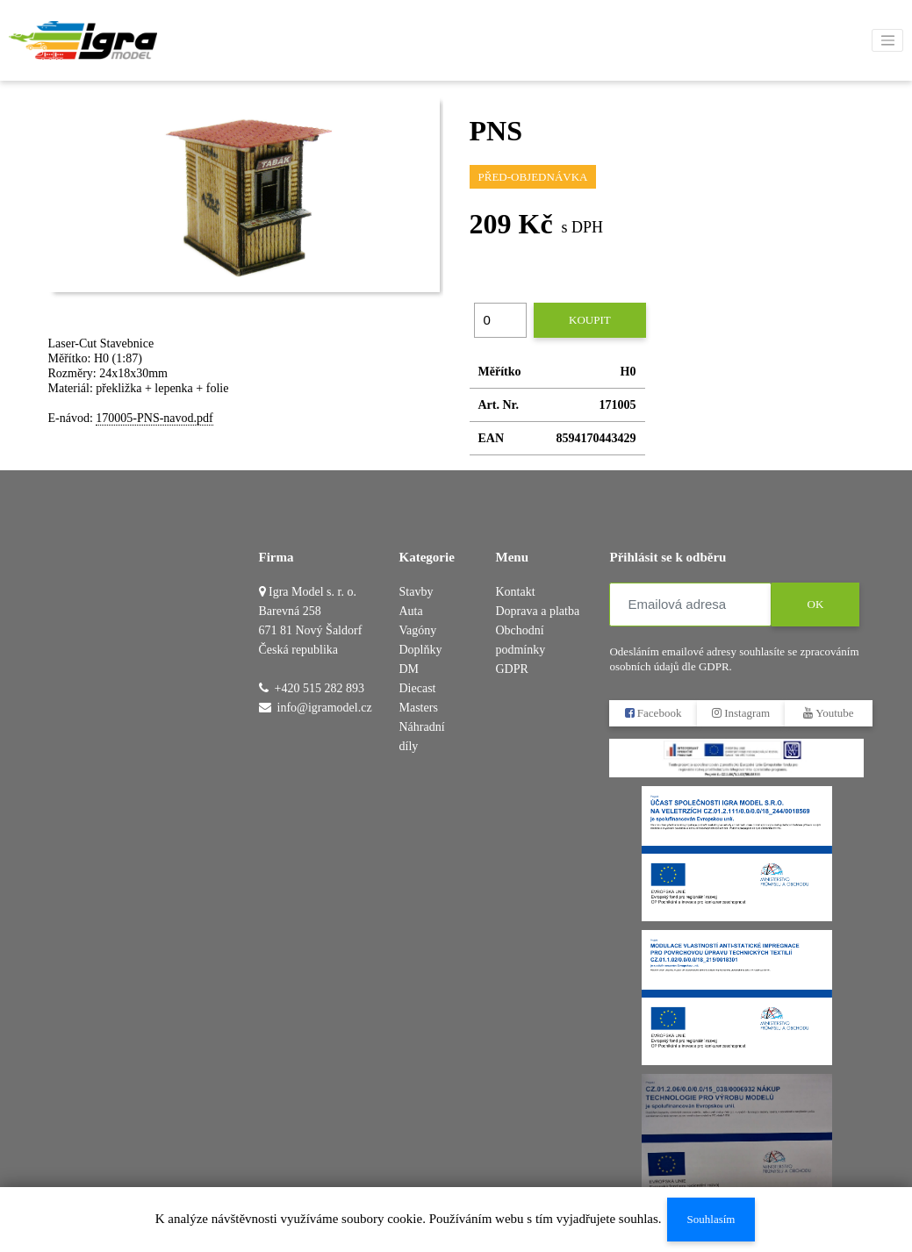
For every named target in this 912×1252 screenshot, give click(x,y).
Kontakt (515, 591)
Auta (411, 611)
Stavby (416, 591)
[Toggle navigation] (887, 40)
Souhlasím (710, 1219)
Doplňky (420, 649)
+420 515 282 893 (319, 688)
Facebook (653, 712)
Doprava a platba (537, 611)
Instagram (741, 712)
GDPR (511, 669)
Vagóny (418, 630)
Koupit (590, 319)
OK (816, 604)
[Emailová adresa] (690, 604)
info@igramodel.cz (324, 707)
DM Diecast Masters (418, 688)
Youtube (829, 712)
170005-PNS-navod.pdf (154, 418)
